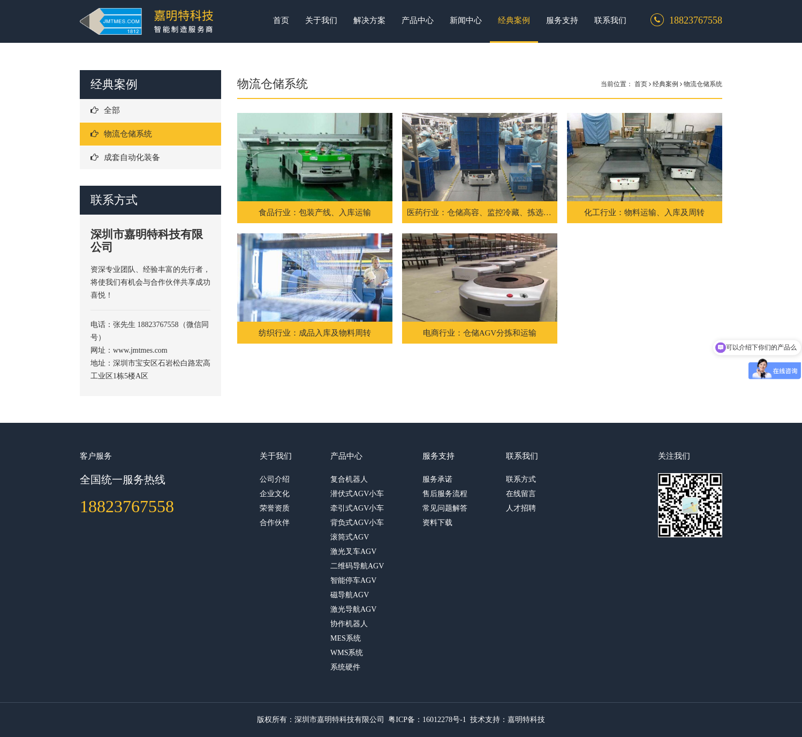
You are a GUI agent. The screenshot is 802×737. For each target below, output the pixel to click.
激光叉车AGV (353, 552)
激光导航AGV (353, 609)
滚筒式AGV (349, 537)
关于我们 (321, 20)
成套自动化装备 (125, 157)
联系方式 (521, 479)
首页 (281, 20)
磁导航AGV (349, 595)
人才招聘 (521, 508)
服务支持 (562, 20)
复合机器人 (349, 479)
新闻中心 (466, 20)
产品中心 (418, 20)
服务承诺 (437, 479)
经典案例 (514, 20)
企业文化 (275, 494)
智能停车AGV (353, 580)
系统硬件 (345, 667)
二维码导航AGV (357, 566)
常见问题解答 (444, 508)
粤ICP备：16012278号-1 (427, 720)
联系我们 (610, 20)
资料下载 (437, 523)
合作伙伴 (275, 523)
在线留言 (521, 494)
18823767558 (127, 506)
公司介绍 (275, 479)
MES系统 (345, 638)
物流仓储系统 (121, 134)
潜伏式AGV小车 (357, 494)
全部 (105, 110)
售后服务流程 (444, 494)
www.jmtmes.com (141, 350)
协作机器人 (349, 624)
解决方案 (369, 20)
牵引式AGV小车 (357, 508)
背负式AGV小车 (357, 523)
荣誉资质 (275, 508)
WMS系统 (346, 653)
